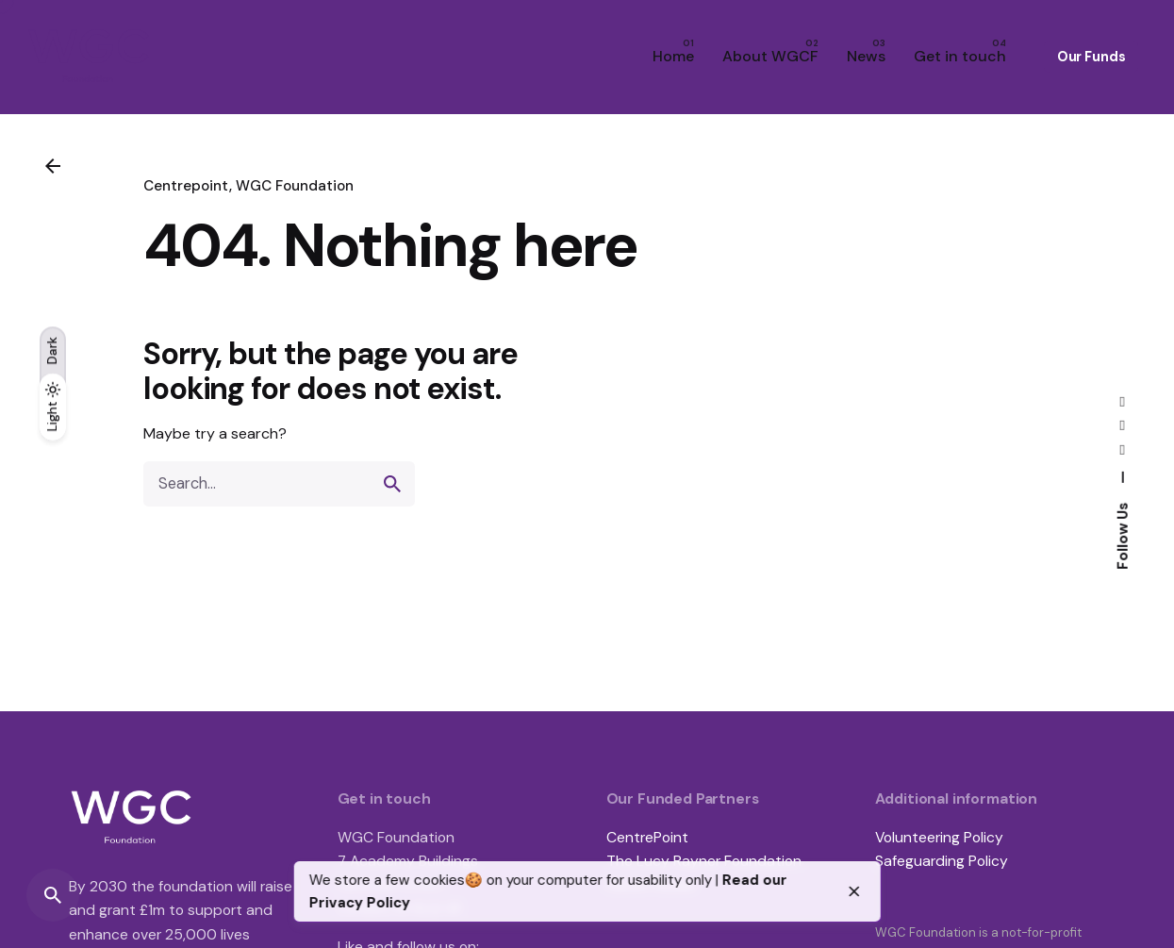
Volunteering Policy (939, 837)
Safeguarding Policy (941, 861)
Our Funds (1091, 56)
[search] (392, 484)
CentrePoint (647, 837)
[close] (854, 891)
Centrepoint (186, 185)
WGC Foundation (295, 185)
